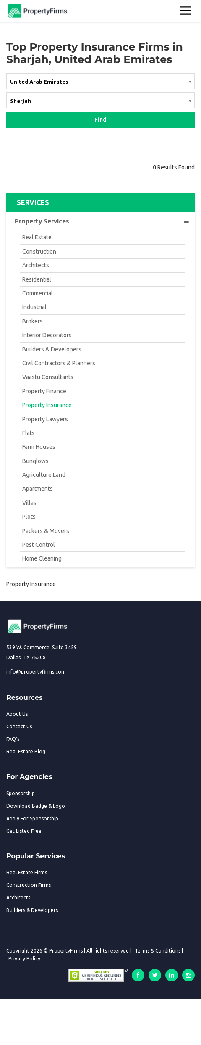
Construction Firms (28, 885)
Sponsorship (20, 793)
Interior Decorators (47, 335)
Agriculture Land (43, 474)
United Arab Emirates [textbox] (39, 82)
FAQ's (12, 739)
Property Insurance (47, 405)
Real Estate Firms (26, 872)
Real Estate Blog (25, 751)
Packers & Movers (45, 531)
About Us (17, 714)
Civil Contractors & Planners (58, 363)
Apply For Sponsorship (32, 818)
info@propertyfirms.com (36, 671)
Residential (36, 279)
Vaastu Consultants (47, 377)
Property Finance (44, 391)
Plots (29, 516)
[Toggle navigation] (186, 11)
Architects (35, 265)
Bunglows (35, 461)
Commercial (37, 293)
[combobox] (100, 82)
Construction (39, 251)
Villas (29, 502)
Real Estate (37, 237)
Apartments (37, 488)
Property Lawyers (45, 419)
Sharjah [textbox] (20, 101)
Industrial (34, 307)
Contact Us (19, 726)
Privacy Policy (24, 958)
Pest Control (38, 544)
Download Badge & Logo (35, 806)
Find (100, 119)
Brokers (32, 321)
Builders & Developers (51, 349)
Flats (28, 433)
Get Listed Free (24, 831)
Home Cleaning (42, 558)
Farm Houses (38, 446)
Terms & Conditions (157, 950)
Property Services (102, 221)
